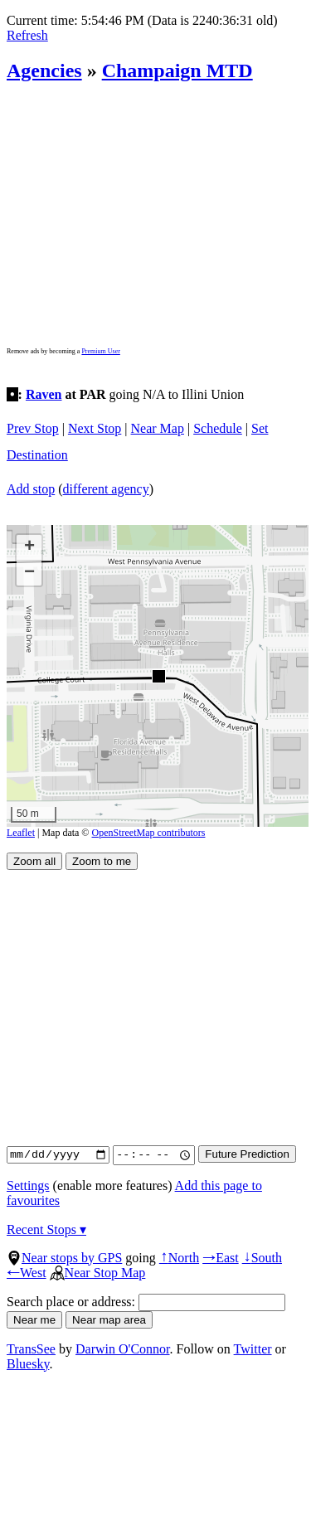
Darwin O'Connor (122, 1349)
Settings (28, 1185)
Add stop (31, 489)
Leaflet (21, 832)
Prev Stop (33, 428)
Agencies (44, 70)
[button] (158, 675)
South (262, 1258)
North (179, 1258)
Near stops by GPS (64, 1258)
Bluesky (28, 1364)
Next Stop (94, 428)
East (220, 1258)
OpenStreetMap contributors (149, 832)
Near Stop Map (98, 1273)
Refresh (27, 35)
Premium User (100, 351)
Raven (44, 394)
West (26, 1273)
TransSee (31, 1349)
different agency (106, 489)
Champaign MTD (177, 70)
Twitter (253, 1349)
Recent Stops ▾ (46, 1229)
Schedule (217, 428)
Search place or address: (146, 1302)
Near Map (157, 428)
